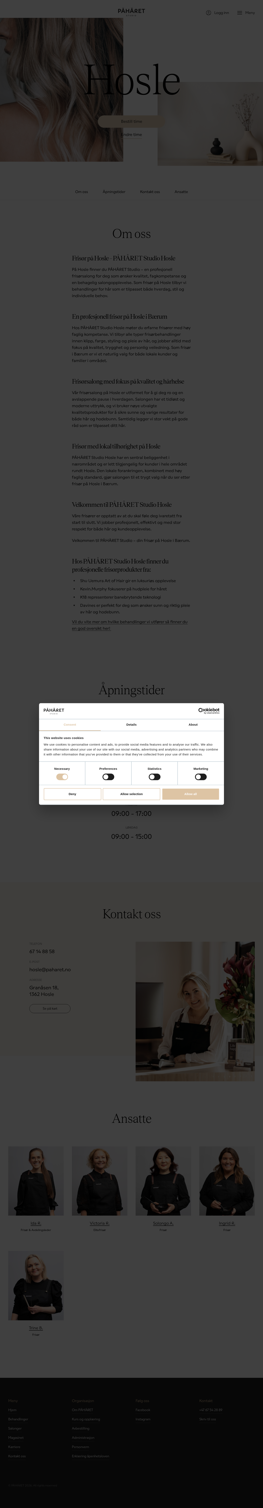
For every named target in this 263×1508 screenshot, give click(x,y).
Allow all (190, 794)
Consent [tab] (70, 724)
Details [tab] (131, 724)
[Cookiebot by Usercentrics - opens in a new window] (201, 711)
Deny (72, 794)
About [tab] (193, 724)
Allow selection (131, 794)
